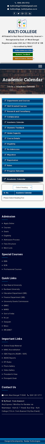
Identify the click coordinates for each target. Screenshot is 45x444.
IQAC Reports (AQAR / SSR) (14, 354)
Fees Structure (9, 244)
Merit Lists (7, 248)
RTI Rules (7, 362)
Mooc (5, 326)
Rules (8, 165)
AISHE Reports (9, 358)
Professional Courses (11, 269)
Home (10, 86)
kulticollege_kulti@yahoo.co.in (22, 9)
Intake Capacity (12, 133)
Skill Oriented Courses (15, 106)
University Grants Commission (15, 301)
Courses (6, 228)
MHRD (5, 309)
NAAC (5, 306)
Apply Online (8, 223)
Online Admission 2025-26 (24, 50)
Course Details (12, 138)
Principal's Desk (9, 378)
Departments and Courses (17, 101)
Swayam (6, 322)
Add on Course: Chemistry (24, 58)
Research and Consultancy (17, 111)
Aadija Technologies (32, 441)
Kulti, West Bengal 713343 (15, 395)
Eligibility (9, 144)
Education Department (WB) (14, 293)
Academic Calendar (14, 122)
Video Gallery (8, 370)
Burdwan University (11, 289)
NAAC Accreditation (11, 350)
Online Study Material (12, 346)
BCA (4, 265)
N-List (5, 318)
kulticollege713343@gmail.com (22, 6)
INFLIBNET (7, 330)
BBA (4, 261)
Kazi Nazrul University (12, 285)
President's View (10, 374)
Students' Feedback (23, 54)
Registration (11, 160)
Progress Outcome (14, 171)
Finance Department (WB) (13, 297)
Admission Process (11, 240)
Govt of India (8, 314)
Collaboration (11, 117)
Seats (5, 232)
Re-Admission (11, 149)
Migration (10, 155)
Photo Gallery (8, 366)
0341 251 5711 (22, 3)
